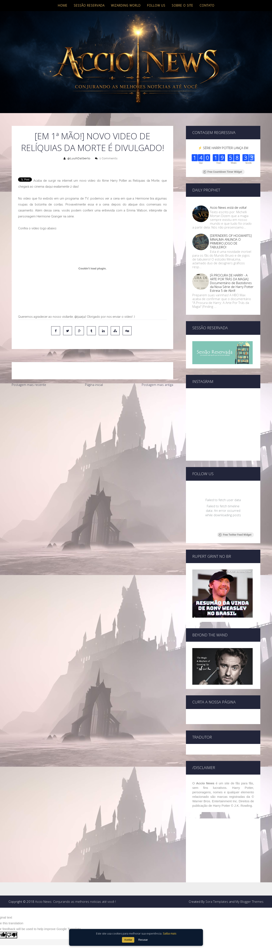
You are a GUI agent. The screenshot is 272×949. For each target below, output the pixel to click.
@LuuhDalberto (78, 158)
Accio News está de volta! (228, 207)
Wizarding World (126, 5)
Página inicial (94, 384)
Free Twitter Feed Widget (234, 534)
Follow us (156, 5)
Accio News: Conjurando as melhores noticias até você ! (75, 901)
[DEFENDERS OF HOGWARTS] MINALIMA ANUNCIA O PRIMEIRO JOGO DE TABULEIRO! (231, 241)
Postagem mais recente (29, 384)
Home (62, 5)
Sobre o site (182, 5)
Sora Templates (216, 901)
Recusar (143, 939)
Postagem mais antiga (157, 384)
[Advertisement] (92, 421)
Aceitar (128, 939)
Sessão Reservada (89, 5)
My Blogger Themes (249, 901)
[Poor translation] (11, 935)
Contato (207, 5)
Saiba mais (169, 933)
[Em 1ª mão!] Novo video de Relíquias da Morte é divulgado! (92, 142)
